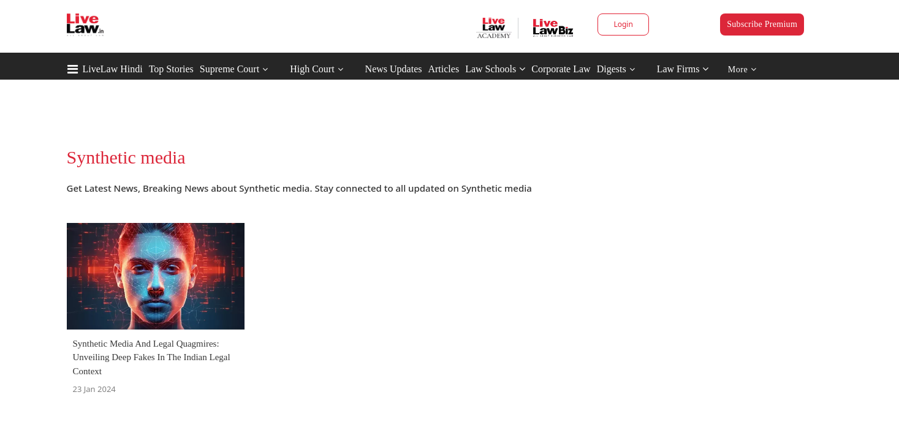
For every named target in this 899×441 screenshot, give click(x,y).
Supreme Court (229, 69)
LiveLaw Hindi (113, 69)
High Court (312, 69)
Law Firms (683, 69)
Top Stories (171, 69)
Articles (443, 69)
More (742, 69)
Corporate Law (560, 69)
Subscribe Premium (762, 24)
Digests (611, 69)
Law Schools (495, 69)
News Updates (393, 69)
